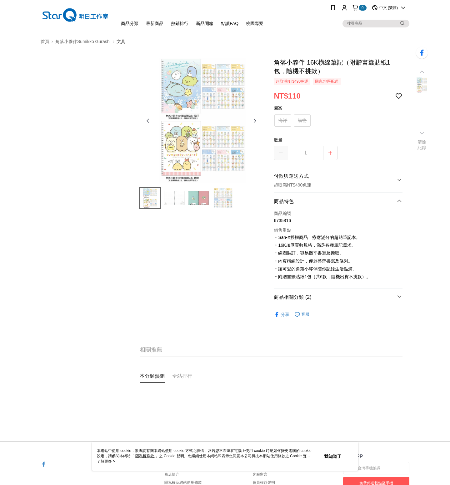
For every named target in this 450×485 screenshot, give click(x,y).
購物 (302, 120)
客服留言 (260, 474)
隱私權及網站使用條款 (183, 482)
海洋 (282, 120)
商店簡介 (171, 474)
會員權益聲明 (263, 482)
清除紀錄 (422, 144)
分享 (281, 314)
